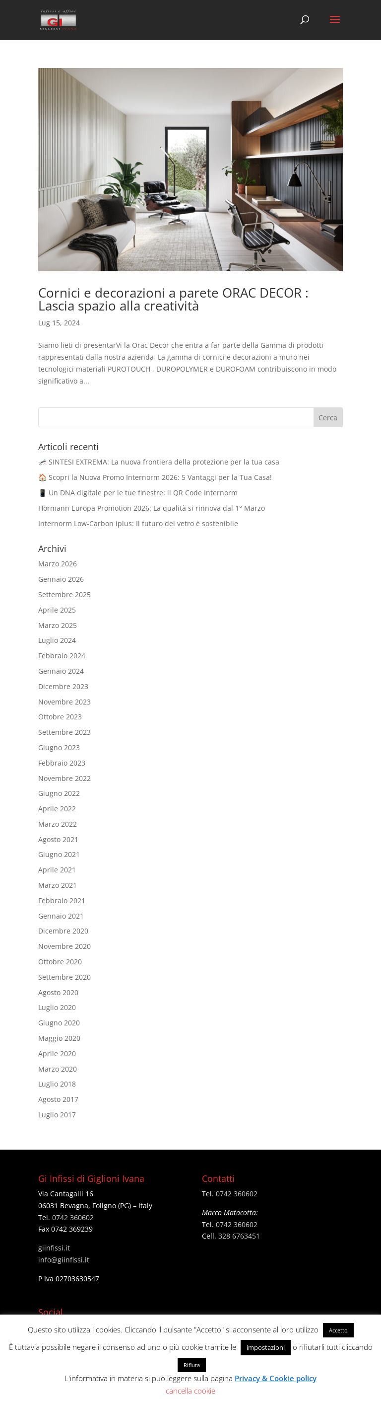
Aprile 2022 (57, 808)
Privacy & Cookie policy (276, 1378)
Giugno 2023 (59, 747)
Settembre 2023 (64, 732)
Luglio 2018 (57, 1084)
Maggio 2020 (59, 1038)
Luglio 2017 (57, 1114)
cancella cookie (190, 1391)
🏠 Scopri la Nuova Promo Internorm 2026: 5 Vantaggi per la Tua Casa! (155, 477)
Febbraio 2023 (61, 763)
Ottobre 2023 (60, 716)
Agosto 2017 (58, 1099)
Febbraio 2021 (61, 900)
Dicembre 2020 (63, 930)
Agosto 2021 (58, 839)
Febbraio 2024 (61, 655)
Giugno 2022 (59, 793)
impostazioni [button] (266, 1347)
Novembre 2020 (64, 946)
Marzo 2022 (57, 824)
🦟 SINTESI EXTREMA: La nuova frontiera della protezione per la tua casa (158, 462)
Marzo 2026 (57, 563)
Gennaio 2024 (61, 671)
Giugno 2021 (59, 854)
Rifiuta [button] (192, 1365)
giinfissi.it (54, 1247)
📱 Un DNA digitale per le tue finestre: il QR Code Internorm (138, 492)
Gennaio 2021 (61, 916)
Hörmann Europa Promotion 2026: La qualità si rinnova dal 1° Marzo (151, 508)
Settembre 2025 (64, 594)
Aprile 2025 (57, 610)
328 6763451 (239, 1236)
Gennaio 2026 (61, 579)
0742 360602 (73, 1217)
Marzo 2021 (57, 885)
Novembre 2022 (64, 778)
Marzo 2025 (57, 625)
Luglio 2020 (57, 1007)
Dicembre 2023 (63, 686)
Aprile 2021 (57, 869)
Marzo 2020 (57, 1069)
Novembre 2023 (64, 701)
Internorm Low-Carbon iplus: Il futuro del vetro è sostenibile (138, 523)
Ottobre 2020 (60, 961)
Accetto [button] (338, 1330)
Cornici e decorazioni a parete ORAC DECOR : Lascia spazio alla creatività (173, 299)
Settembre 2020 (64, 977)
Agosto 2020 (58, 992)
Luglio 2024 (57, 640)
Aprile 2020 (57, 1053)
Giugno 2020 (59, 1022)
